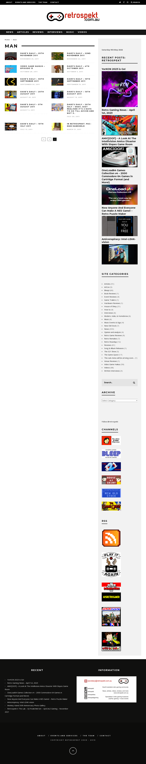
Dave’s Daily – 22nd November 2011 (79, 54)
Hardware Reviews (112, 303)
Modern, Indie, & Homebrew (116, 316)
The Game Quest (111, 354)
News (9, 32)
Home (7, 40)
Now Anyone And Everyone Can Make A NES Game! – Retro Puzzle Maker (118, 210)
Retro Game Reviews (113, 335)
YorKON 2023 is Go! (114, 69)
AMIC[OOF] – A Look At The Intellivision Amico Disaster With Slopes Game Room (119, 141)
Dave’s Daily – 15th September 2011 (78, 80)
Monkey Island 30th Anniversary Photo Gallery (26, 705)
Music (70, 32)
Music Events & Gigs (112, 322)
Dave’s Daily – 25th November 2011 (32, 54)
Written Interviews (112, 371)
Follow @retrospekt (110, 421)
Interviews (55, 32)
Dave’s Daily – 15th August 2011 (78, 93)
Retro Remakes (110, 338)
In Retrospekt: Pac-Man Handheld (79, 125)
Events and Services (25, 2)
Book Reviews (110, 293)
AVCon (107, 287)
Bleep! (106, 290)
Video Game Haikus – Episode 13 (32, 67)
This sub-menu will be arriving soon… (119, 358)
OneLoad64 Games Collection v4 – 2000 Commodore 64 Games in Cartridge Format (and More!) (117, 176)
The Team (42, 2)
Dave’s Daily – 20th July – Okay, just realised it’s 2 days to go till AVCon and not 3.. (80, 108)
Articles (23, 32)
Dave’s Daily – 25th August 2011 (32, 93)
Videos (82, 32)
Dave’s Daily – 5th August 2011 (31, 105)
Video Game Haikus (112, 364)
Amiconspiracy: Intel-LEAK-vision (20, 702)
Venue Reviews (110, 361)
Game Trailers (110, 300)
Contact (54, 2)
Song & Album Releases (114, 348)
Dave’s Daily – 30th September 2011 (32, 80)
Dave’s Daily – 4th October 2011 (78, 67)
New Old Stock (110, 326)
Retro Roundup (110, 342)
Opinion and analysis (112, 332)
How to (107, 309)
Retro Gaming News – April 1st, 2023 (22, 683)
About (9, 2)
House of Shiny (110, 306)
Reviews (38, 32)
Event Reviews (110, 297)
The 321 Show (110, 351)
